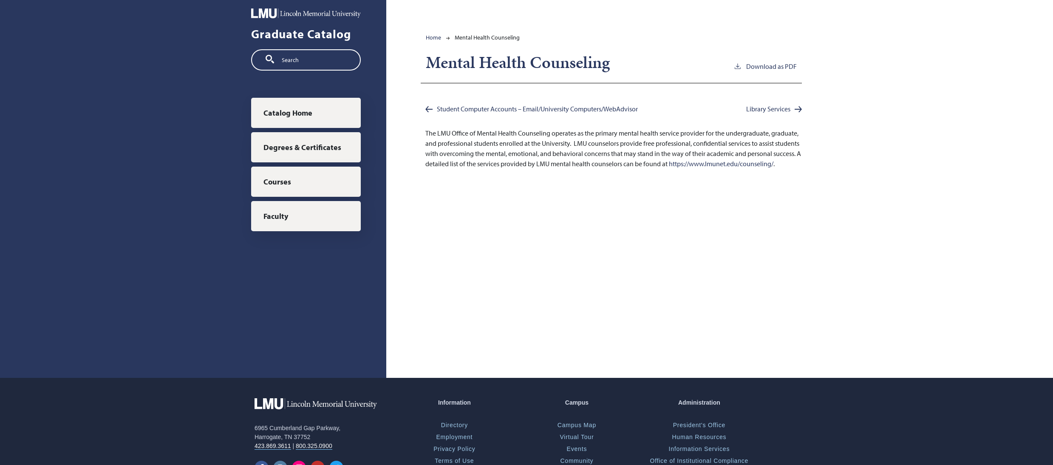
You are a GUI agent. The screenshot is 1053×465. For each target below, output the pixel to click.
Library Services (768, 109)
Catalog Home (287, 113)
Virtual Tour (577, 437)
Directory (454, 425)
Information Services (699, 448)
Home (433, 37)
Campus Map (577, 425)
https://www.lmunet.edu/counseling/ (721, 163)
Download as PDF (765, 66)
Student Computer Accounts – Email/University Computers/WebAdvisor (537, 109)
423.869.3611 (273, 445)
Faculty (275, 216)
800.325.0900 (314, 445)
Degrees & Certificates (302, 147)
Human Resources (699, 437)
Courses (277, 182)
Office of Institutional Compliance (699, 460)
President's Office (699, 425)
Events (577, 448)
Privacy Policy (454, 448)
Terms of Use (454, 460)
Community (576, 460)
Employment (454, 437)
